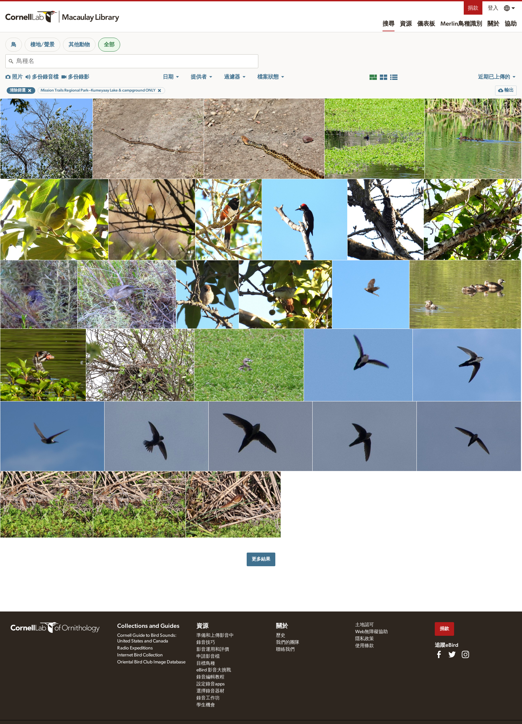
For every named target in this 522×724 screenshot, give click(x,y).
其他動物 (79, 44)
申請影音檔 (208, 656)
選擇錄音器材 (210, 691)
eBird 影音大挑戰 (213, 670)
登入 (493, 8)
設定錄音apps (210, 684)
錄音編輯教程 (210, 677)
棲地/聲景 (42, 44)
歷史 (280, 635)
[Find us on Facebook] (439, 654)
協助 (511, 24)
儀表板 (426, 24)
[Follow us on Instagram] (465, 654)
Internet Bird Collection (140, 655)
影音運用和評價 (212, 649)
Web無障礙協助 (371, 631)
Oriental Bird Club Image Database (151, 662)
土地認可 (364, 624)
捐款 (473, 8)
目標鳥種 (205, 663)
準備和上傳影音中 (215, 635)
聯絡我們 (285, 649)
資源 (406, 24)
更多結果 (261, 559)
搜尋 (388, 24)
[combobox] (137, 61)
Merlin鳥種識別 (461, 24)
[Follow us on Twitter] (452, 654)
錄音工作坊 (208, 698)
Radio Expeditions (135, 648)
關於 (493, 24)
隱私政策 (364, 638)
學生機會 (205, 705)
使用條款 (364, 645)
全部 (109, 44)
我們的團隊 (287, 642)
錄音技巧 (205, 642)
